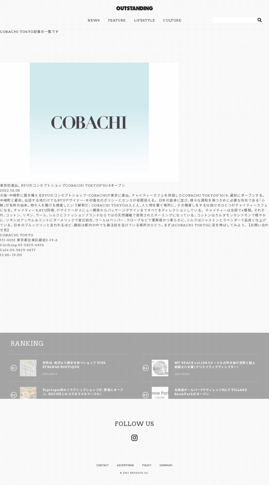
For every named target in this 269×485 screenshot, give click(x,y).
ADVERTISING (125, 465)
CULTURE (172, 20)
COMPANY (166, 465)
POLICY (146, 465)
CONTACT (103, 465)
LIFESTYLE (144, 20)
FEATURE (117, 20)
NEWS (94, 20)
